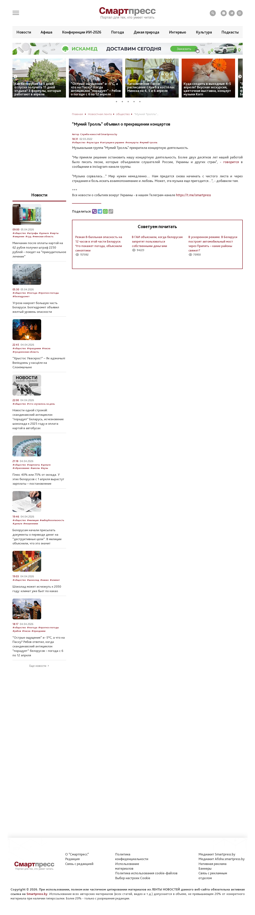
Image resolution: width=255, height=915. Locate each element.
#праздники (34, 348)
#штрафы (32, 233)
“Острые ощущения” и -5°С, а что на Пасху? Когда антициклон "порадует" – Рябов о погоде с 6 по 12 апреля (96, 89)
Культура (204, 32)
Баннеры (204, 868)
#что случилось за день (41, 403)
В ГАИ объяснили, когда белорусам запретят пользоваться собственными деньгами (157, 241)
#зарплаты (33, 464)
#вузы (44, 468)
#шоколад (33, 579)
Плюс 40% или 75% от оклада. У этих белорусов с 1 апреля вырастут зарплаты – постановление (38, 479)
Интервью (177, 32)
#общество (78, 142)
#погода (32, 292)
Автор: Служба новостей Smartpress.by (94, 134)
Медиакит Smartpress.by (216, 854)
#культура (92, 142)
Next (240, 77)
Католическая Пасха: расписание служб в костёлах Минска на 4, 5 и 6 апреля (151, 87)
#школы (35, 468)
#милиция (33, 520)
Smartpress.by (37, 894)
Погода (117, 32)
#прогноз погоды (48, 292)
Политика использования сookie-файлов (146, 873)
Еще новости (37, 666)
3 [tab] (129, 101)
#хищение (18, 236)
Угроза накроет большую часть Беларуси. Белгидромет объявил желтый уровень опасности (35, 307)
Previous (15, 77)
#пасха (46, 348)
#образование (20, 468)
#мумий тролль (148, 142)
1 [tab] (118, 101)
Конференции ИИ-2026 (81, 32)
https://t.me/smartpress (193, 195)
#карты (54, 233)
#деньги (44, 233)
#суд (28, 236)
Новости (23, 32)
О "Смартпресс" (77, 854)
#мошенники (30, 523)
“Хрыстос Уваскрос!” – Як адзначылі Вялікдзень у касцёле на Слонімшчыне (38, 362)
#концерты (132, 142)
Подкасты (230, 32)
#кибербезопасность (52, 520)
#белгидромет (21, 296)
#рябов (16, 630)
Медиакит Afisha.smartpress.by (221, 859)
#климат (55, 579)
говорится (231, 162)
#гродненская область (25, 351)
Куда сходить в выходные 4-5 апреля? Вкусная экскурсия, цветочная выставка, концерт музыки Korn (207, 89)
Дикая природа (146, 32)
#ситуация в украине (112, 142)
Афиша (46, 32)
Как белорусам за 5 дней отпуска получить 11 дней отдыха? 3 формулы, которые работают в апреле (37, 89)
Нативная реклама (212, 864)
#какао (44, 579)
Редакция (72, 859)
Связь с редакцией (79, 864)
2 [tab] (124, 101)
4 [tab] (135, 101)
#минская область (42, 236)
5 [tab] (141, 101)
